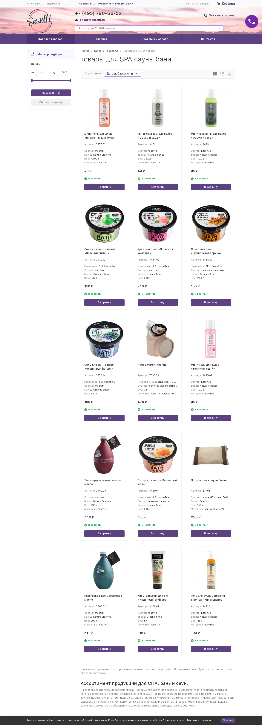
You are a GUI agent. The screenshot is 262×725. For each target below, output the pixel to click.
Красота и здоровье (106, 50)
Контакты (208, 39)
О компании (34, 3)
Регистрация (201, 3)
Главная (101, 39)
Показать (48, 92)
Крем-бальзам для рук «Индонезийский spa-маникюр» (153, 599)
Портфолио (54, 3)
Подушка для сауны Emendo (210, 480)
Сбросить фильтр (51, 102)
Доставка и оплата (154, 39)
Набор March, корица (152, 364)
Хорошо (228, 720)
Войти (189, 3)
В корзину (104, 186)
